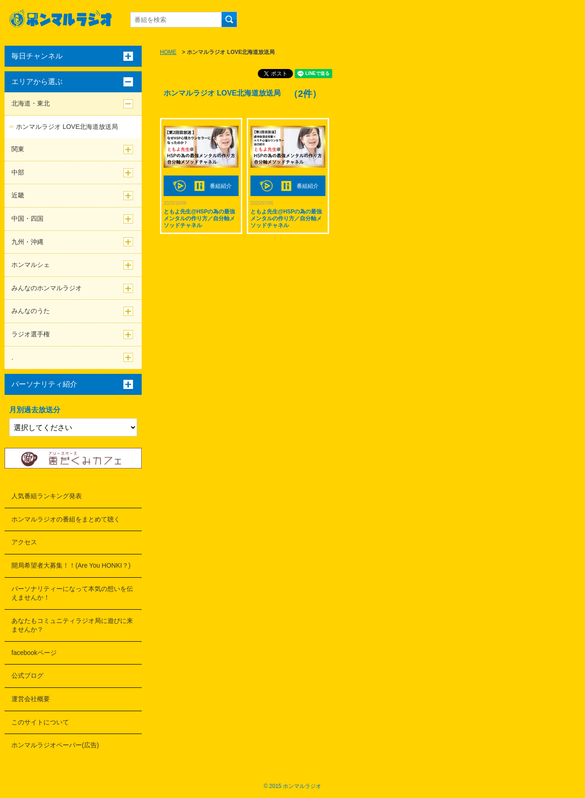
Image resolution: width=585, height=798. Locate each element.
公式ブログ (27, 675)
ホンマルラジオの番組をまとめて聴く (65, 519)
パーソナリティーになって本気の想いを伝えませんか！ (72, 593)
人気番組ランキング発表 (46, 496)
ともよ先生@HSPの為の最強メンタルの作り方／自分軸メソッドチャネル (199, 218)
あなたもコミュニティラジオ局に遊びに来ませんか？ (72, 625)
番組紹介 (221, 186)
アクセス (24, 542)
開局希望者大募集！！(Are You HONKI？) (71, 565)
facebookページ (34, 652)
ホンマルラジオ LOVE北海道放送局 (67, 126)
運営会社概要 (30, 698)
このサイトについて (40, 722)
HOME (168, 52)
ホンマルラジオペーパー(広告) (55, 745)
